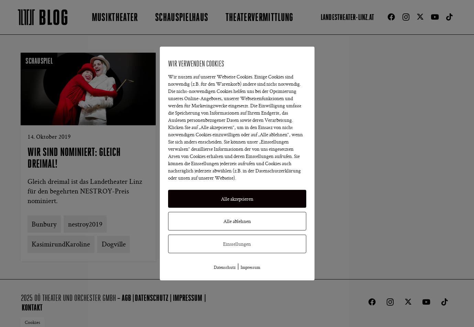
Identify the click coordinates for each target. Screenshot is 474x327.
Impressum (250, 267)
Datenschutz (224, 267)
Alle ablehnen (237, 221)
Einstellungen (237, 243)
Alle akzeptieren (237, 198)
